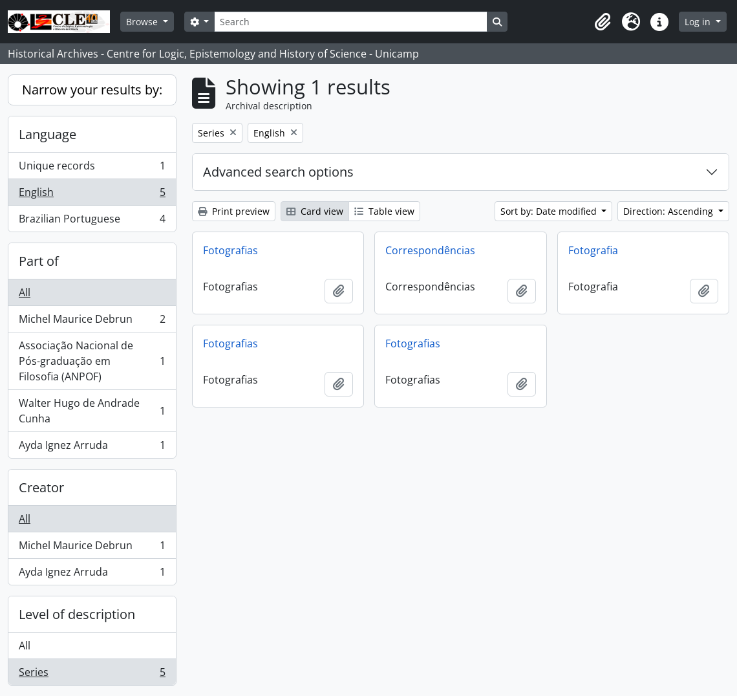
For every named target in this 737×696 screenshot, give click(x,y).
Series (92, 674)
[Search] (350, 22)
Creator (41, 487)
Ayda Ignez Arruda (92, 447)
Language (47, 134)
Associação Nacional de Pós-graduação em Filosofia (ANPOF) (92, 361)
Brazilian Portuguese (92, 221)
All (24, 292)
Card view (314, 211)
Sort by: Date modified (549, 211)
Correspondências (430, 250)
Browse (143, 22)
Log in (699, 22)
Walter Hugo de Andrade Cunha (92, 411)
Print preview (234, 211)
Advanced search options (278, 171)
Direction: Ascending (669, 211)
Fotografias (230, 250)
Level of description (77, 614)
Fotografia (593, 250)
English (92, 195)
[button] (602, 22)
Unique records (92, 168)
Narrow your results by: (92, 89)
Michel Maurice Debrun (92, 321)
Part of (39, 261)
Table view (384, 211)
